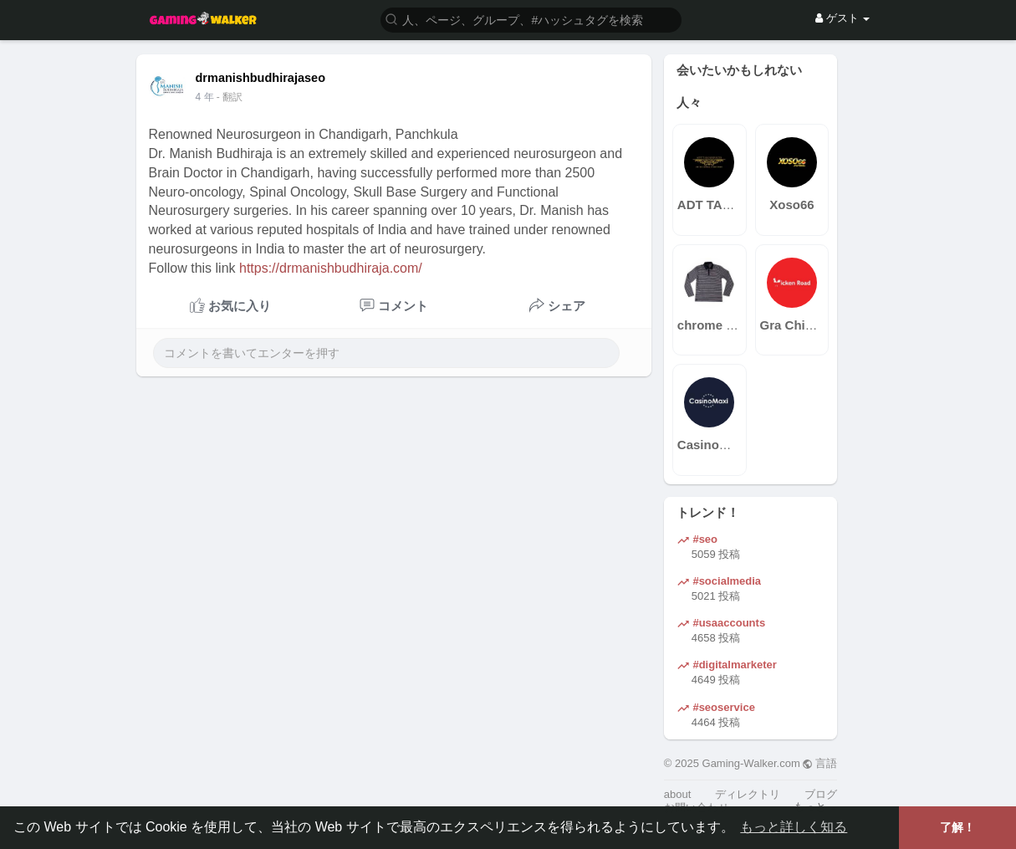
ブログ (820, 794)
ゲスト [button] (842, 18)
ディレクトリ (747, 794)
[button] (531, 19)
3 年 (205, 97)
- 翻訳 (230, 97)
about (678, 794)
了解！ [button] (957, 827)
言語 (820, 763)
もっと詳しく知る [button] (793, 827)
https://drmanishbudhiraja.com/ (330, 268)
